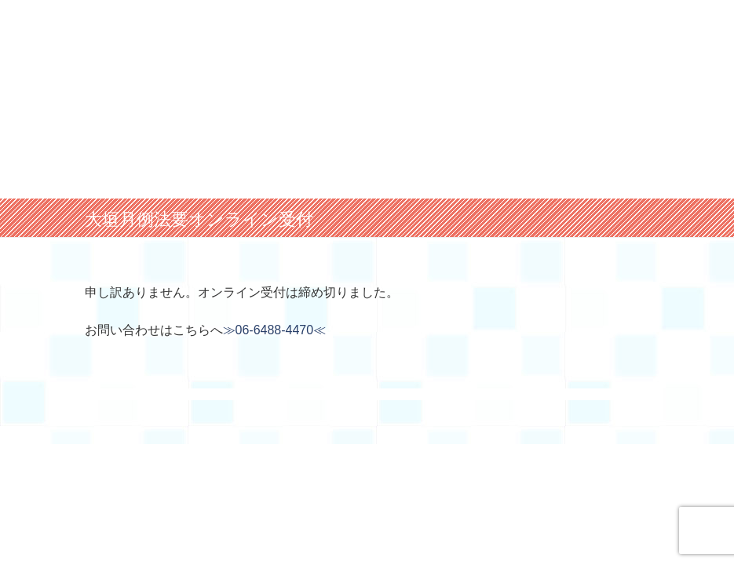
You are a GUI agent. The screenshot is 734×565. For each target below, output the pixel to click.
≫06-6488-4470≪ (275, 330)
